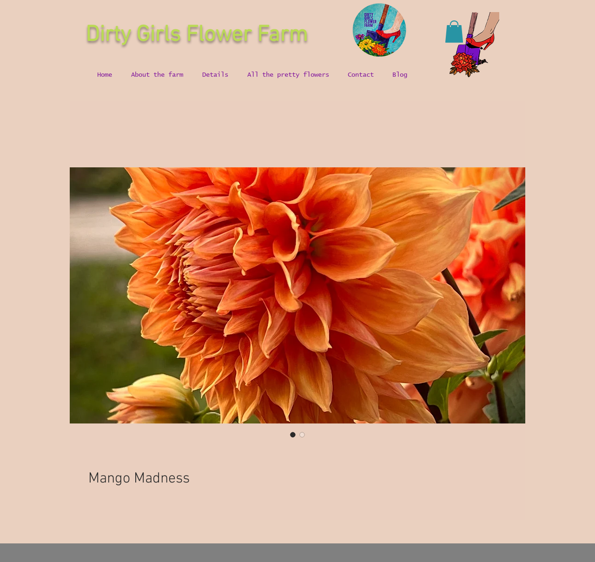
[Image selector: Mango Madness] (293, 434)
